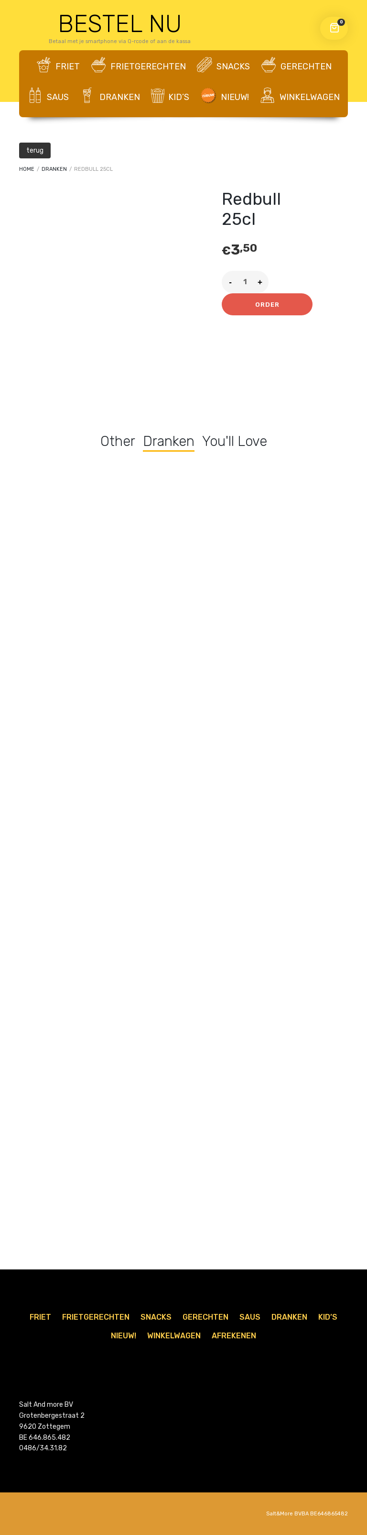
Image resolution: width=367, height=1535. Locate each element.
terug (34, 150)
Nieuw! (224, 95)
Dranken (110, 96)
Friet (58, 65)
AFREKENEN (183, 127)
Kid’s (170, 95)
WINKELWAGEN (300, 96)
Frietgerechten (138, 65)
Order (267, 304)
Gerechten (296, 65)
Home (26, 169)
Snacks (223, 65)
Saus (48, 96)
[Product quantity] (245, 282)
